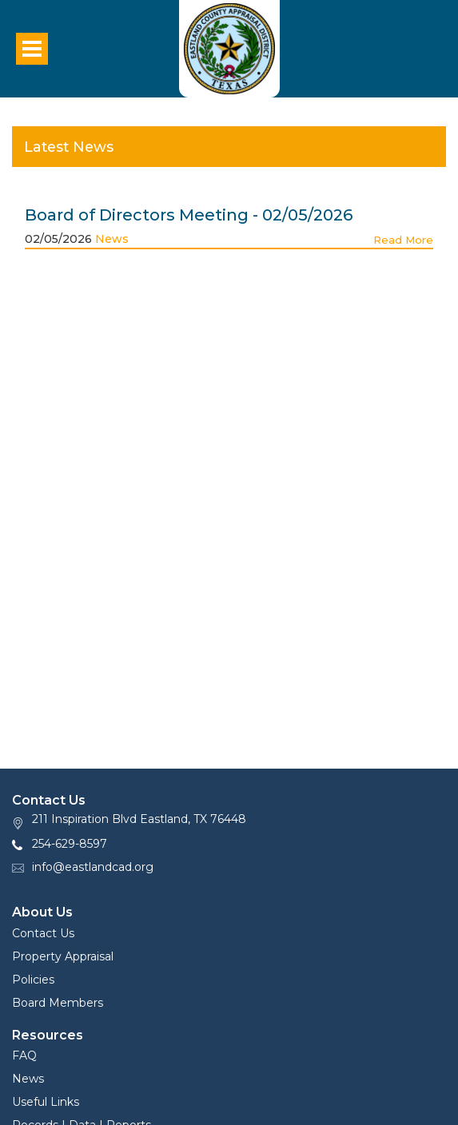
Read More (403, 239)
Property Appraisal (63, 956)
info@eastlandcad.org (92, 867)
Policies (33, 979)
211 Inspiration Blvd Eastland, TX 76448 (139, 819)
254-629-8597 (69, 844)
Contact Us (43, 933)
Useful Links (45, 1102)
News (112, 239)
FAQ (24, 1055)
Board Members (57, 1003)
